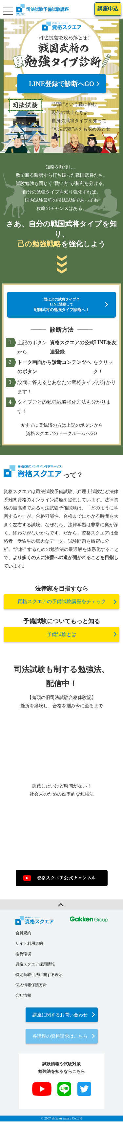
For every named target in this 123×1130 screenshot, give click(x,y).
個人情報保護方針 (31, 993)
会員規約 (23, 941)
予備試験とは (61, 642)
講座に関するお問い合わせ (60, 1023)
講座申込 (107, 8)
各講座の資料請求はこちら (60, 1044)
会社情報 (23, 1004)
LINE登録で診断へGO (61, 83)
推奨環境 (23, 962)
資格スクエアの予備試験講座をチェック (61, 610)
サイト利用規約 (29, 952)
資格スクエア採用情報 (35, 972)
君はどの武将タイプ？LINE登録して (61, 309)
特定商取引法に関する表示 (39, 983)
